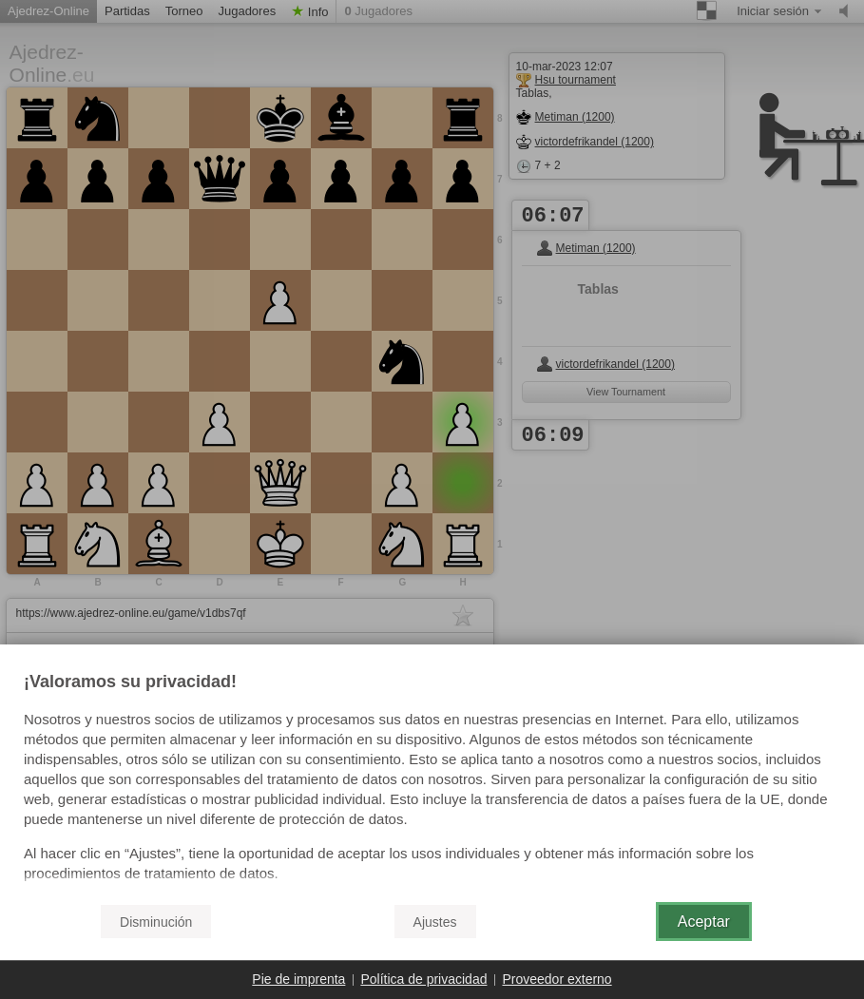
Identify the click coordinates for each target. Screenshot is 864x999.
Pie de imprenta (298, 979)
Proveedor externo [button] (556, 979)
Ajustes (435, 922)
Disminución (156, 922)
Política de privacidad (423, 979)
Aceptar (704, 921)
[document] (432, 780)
